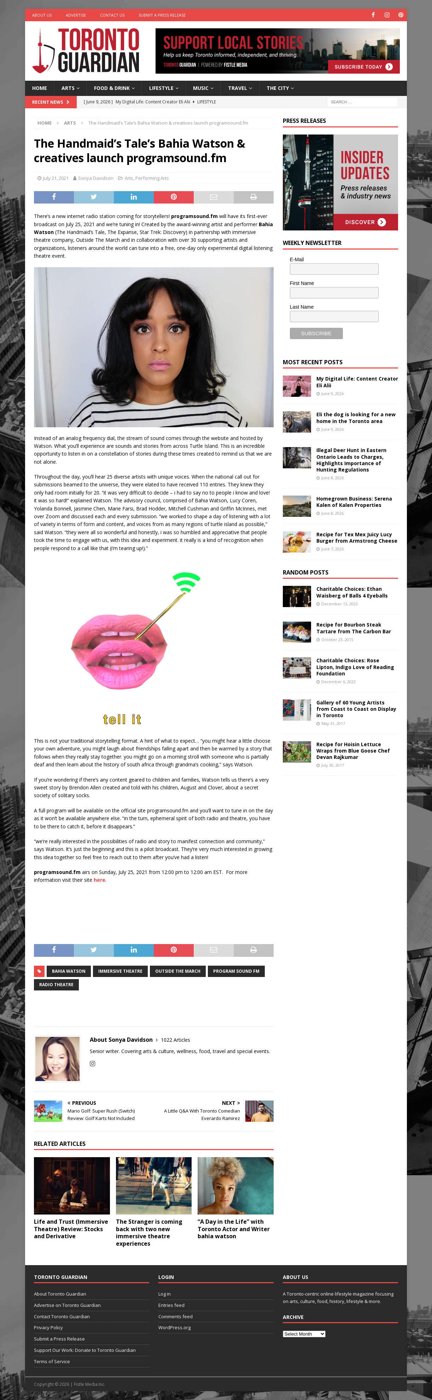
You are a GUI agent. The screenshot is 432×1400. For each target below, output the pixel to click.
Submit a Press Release (162, 15)
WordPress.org (174, 1327)
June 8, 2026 (332, 477)
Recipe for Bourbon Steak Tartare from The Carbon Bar (353, 627)
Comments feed (175, 1316)
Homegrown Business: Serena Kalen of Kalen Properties (354, 501)
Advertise (76, 15)
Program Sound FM (236, 971)
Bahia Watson (69, 971)
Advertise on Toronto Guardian (67, 1305)
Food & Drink (112, 88)
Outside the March (177, 971)
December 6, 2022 (338, 681)
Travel (237, 88)
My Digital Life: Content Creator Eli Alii (357, 381)
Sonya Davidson (95, 178)
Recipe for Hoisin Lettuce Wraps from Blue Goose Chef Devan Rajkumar (353, 750)
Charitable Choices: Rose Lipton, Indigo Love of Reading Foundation (355, 666)
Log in (164, 1294)
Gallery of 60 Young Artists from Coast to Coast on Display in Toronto (356, 708)
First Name (302, 283)
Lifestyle (161, 88)
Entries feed (171, 1305)
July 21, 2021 (56, 178)
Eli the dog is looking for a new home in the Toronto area (356, 417)
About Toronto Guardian (60, 1294)
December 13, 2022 (339, 603)
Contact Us (112, 15)
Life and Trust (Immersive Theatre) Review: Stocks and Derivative (71, 1228)
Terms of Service (52, 1361)
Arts (68, 88)
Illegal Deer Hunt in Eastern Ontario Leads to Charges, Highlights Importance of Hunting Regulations (351, 460)
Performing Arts (152, 178)
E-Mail (297, 259)
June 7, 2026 (332, 549)
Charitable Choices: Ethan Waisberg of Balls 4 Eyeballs (352, 592)
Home (39, 88)
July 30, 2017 (332, 765)
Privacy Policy (48, 1327)
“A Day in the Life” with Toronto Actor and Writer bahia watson (234, 1228)
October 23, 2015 (337, 639)
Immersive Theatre (120, 971)
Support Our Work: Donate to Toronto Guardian (85, 1350)
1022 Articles (175, 1039)
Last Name (302, 306)
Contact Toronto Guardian (62, 1316)
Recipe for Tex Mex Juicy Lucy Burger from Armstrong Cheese (356, 537)
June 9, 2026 (332, 393)
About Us (42, 15)
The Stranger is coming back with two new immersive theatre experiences (149, 1232)
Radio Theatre (56, 985)
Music (201, 88)
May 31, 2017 (333, 723)
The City (278, 88)
